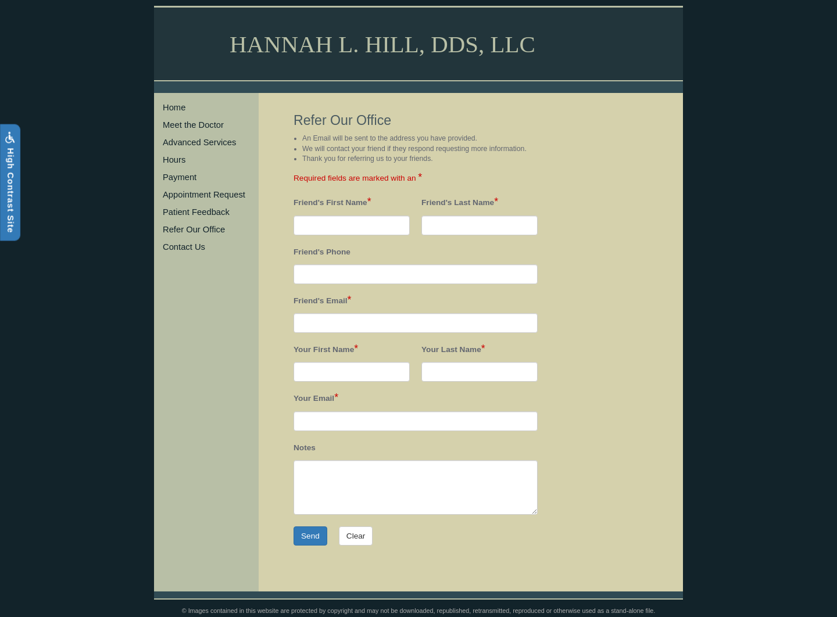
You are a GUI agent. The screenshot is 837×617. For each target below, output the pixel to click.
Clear (356, 536)
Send (310, 536)
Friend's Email (321, 300)
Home (174, 107)
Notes (305, 447)
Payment (179, 177)
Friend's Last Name (457, 202)
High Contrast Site (10, 182)
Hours (174, 159)
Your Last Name (451, 349)
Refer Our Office (194, 229)
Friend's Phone (322, 251)
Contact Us (184, 247)
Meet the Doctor (193, 125)
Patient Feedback (196, 212)
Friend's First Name (330, 202)
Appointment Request (204, 194)
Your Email (314, 398)
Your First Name (324, 349)
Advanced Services (199, 142)
